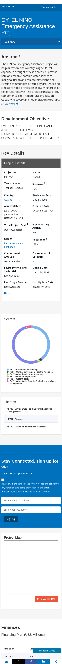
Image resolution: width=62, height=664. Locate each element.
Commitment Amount (12, 255)
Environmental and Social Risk (15, 269)
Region (8, 238)
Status (36, 172)
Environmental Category (41, 255)
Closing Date (40, 267)
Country (9, 195)
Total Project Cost (16, 225)
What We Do (8, 6)
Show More (9, 103)
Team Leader (12, 183)
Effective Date (40, 206)
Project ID (10, 172)
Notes (7, 293)
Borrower (38, 184)
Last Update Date (43, 282)
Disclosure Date (41, 195)
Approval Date (12, 206)
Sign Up (11, 518)
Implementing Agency (40, 226)
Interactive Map (46, 599)
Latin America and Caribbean (13, 245)
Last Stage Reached (16, 282)
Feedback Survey (47, 650)
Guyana (8, 199)
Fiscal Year (39, 239)
